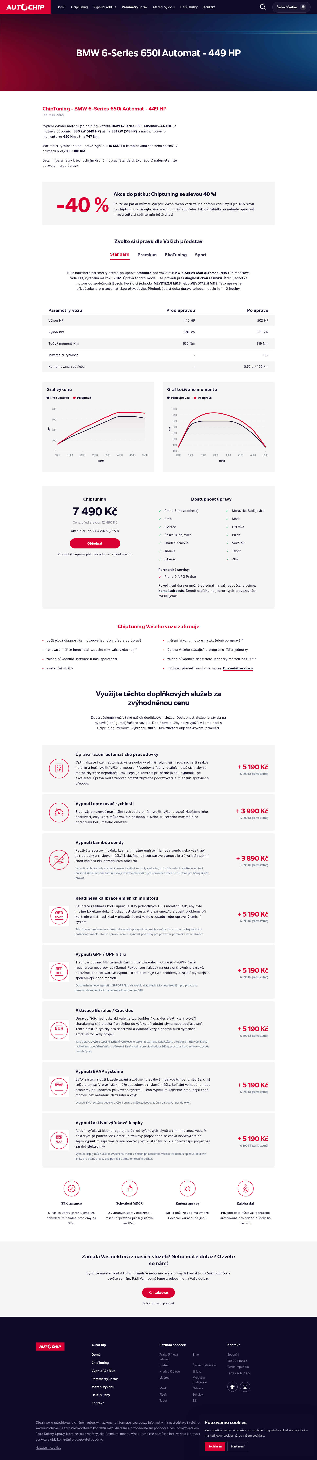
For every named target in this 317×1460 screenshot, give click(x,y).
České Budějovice (204, 1365)
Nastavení (237, 1446)
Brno (196, 1354)
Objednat (94, 543)
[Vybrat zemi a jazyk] (291, 7)
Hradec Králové (170, 1371)
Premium (147, 254)
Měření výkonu (164, 7)
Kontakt (209, 7)
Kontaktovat (159, 1292)
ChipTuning (79, 7)
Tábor (163, 1400)
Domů (61, 7)
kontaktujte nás (171, 590)
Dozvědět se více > (238, 668)
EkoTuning (176, 254)
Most (163, 1388)
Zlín (195, 1400)
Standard (120, 254)
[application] (98, 433)
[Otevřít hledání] (262, 7)
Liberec (164, 1377)
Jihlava (197, 1371)
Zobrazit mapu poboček (159, 1303)
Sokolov (198, 1394)
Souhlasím (215, 1446)
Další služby (189, 7)
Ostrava (198, 1388)
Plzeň (163, 1394)
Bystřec (164, 1365)
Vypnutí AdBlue (104, 7)
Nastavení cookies (48, 1447)
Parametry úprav (135, 7)
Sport (201, 254)
